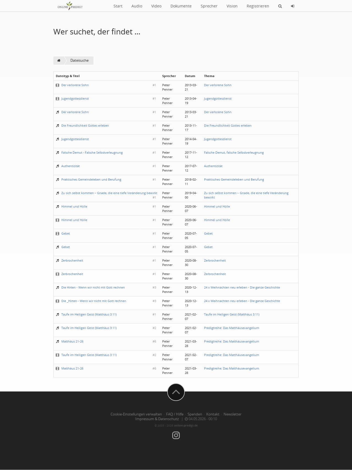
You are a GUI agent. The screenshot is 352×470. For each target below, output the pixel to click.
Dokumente (181, 6)
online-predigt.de (186, 425)
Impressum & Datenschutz (157, 419)
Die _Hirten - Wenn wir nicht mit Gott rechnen (93, 301)
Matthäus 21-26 (72, 341)
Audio (136, 6)
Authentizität (70, 166)
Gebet (65, 233)
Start (118, 6)
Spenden (195, 414)
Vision (232, 6)
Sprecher (209, 6)
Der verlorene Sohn (75, 85)
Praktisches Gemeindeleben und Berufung (91, 179)
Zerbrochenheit (72, 260)
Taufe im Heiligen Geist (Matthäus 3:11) (89, 314)
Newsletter (232, 414)
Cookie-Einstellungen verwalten (136, 414)
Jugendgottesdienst (75, 98)
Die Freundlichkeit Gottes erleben (85, 125)
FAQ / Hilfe (174, 414)
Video (156, 6)
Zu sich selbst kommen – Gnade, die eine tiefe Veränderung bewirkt (109, 193)
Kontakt (212, 414)
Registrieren (258, 6)
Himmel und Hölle (74, 206)
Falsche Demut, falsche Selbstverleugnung (234, 152)
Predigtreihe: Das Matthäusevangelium (231, 328)
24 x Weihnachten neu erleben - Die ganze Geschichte (242, 287)
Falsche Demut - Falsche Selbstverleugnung (92, 152)
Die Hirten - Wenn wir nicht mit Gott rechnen (93, 287)
